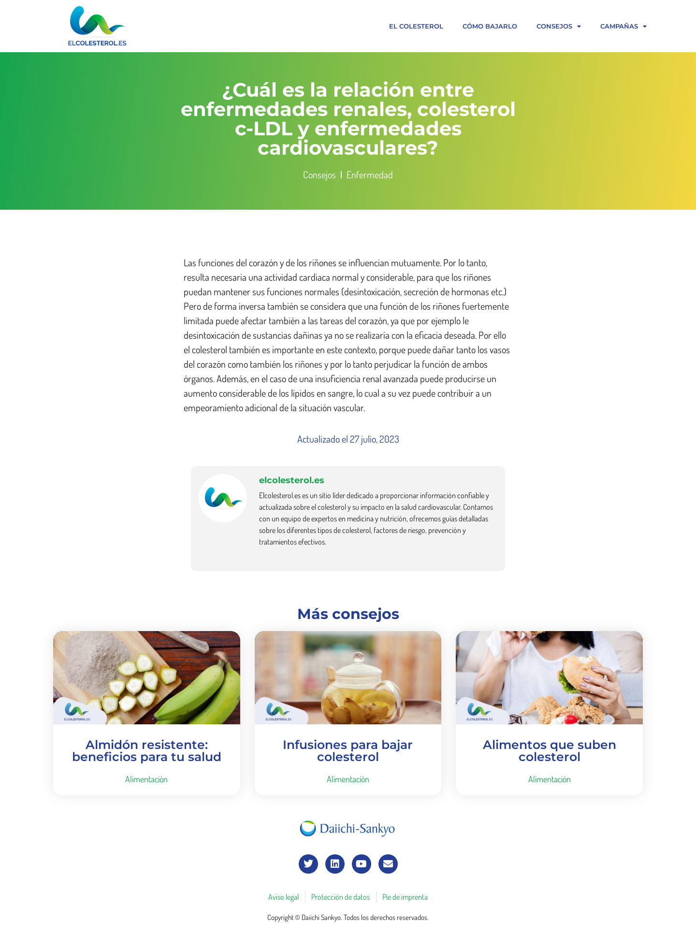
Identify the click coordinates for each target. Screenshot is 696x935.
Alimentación (146, 779)
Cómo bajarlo (490, 26)
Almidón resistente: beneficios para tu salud (146, 750)
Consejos (558, 26)
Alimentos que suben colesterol (549, 750)
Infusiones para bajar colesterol (348, 750)
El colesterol (416, 26)
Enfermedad (370, 174)
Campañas (623, 26)
